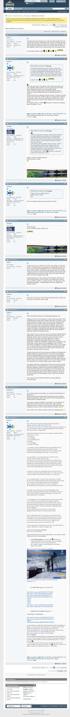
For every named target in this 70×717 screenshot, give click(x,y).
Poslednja (63, 25)
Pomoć (52, 1)
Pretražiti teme (55, 31)
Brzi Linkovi (34, 11)
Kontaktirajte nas (45, 706)
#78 (65, 309)
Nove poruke (9, 11)
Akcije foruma (25, 11)
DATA (28, 635)
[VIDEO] (25, 693)
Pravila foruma (27, 699)
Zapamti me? (30, 3)
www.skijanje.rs (55, 706)
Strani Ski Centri (17, 16)
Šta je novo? (18, 9)
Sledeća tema (41, 674)
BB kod (25, 687)
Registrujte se (61, 1)
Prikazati (63, 31)
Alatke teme (46, 31)
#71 (65, 34)
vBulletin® (35, 713)
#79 (65, 387)
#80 (65, 417)
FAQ (14, 11)
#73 (65, 123)
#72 (65, 58)
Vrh (65, 671)
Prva (43, 25)
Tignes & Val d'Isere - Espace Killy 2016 (51, 113)
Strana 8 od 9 (37, 25)
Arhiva (61, 706)
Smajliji (25, 689)
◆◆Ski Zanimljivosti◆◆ (34, 113)
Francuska (26, 16)
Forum (10, 9)
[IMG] (24, 691)
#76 (65, 259)
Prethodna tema (32, 674)
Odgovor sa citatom (60, 55)
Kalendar (19, 11)
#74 (65, 183)
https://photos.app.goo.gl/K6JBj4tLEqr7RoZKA (40, 617)
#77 (65, 291)
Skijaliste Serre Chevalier (16, 28)
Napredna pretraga (62, 11)
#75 (65, 220)
